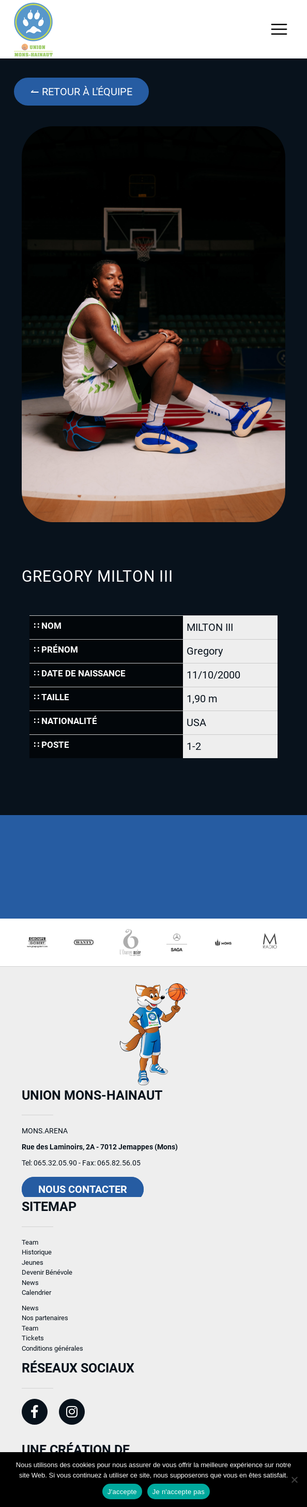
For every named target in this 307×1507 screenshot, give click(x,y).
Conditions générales (52, 1352)
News (30, 1286)
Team (30, 1246)
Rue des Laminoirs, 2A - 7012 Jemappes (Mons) (100, 1151)
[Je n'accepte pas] (294, 1479)
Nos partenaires (45, 1322)
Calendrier (36, 1297)
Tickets (33, 1342)
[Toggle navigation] (279, 29)
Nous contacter (82, 1193)
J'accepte (122, 1492)
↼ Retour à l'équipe (81, 91)
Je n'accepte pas (178, 1492)
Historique (37, 1256)
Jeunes (32, 1266)
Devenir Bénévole (47, 1276)
